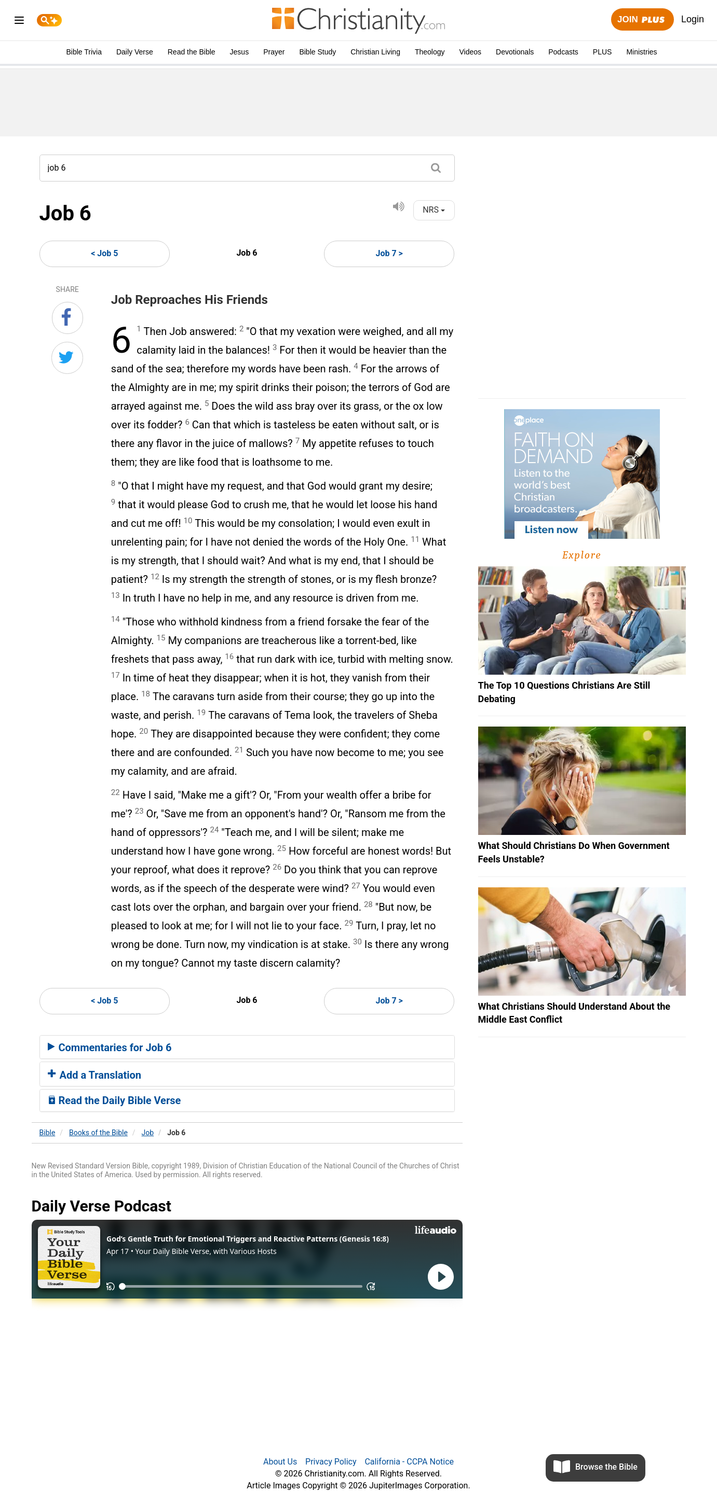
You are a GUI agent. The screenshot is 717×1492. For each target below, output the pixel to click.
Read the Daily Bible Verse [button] (114, 1100)
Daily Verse (134, 52)
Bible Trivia (83, 52)
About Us (280, 1462)
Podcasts (563, 52)
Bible (47, 1132)
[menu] (19, 22)
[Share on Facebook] (67, 318)
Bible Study (317, 52)
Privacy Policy (331, 1462)
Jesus (239, 52)
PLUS (602, 52)
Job (148, 1132)
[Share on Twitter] (67, 358)
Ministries (641, 52)
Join (642, 19)
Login (692, 19)
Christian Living (375, 52)
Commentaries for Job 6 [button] (110, 1047)
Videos (470, 52)
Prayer (274, 52)
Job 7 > (388, 253)
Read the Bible (191, 52)
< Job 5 (104, 253)
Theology (430, 52)
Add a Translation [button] (95, 1075)
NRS (434, 210)
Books (98, 1132)
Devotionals (515, 52)
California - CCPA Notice (409, 1462)
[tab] (247, 1047)
